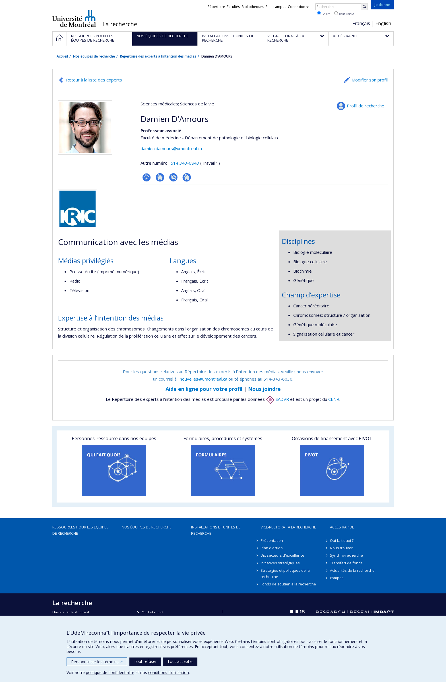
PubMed (173, 177)
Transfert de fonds (346, 562)
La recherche (119, 24)
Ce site (323, 13)
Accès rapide (342, 527)
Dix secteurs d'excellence (282, 555)
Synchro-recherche (346, 555)
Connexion (298, 6)
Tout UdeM (344, 13)
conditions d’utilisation (168, 672)
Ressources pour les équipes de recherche (80, 530)
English (383, 23)
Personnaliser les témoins (97, 661)
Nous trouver (341, 547)
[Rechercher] (364, 6)
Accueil (62, 56)
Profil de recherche (365, 106)
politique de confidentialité (110, 672)
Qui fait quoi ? (342, 540)
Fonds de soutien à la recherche (288, 584)
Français (361, 23)
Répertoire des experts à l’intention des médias (158, 56)
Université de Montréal (74, 18)
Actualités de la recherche (352, 570)
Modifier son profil (370, 80)
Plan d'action (272, 547)
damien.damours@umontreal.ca (171, 148)
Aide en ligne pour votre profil (204, 388)
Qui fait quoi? (152, 612)
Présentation (272, 540)
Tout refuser (145, 661)
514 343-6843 (185, 163)
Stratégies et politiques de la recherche (285, 573)
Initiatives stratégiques (280, 562)
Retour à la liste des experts (94, 80)
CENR (333, 399)
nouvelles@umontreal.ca (203, 379)
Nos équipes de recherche (94, 56)
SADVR (277, 399)
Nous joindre (264, 388)
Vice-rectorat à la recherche (288, 527)
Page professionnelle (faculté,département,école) (146, 177)
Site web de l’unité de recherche (160, 177)
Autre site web (186, 177)
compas (337, 577)
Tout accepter (180, 661)
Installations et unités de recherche (216, 530)
